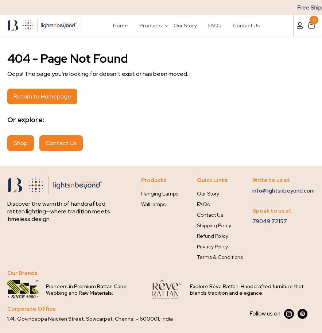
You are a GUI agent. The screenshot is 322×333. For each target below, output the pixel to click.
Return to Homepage (42, 96)
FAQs (214, 25)
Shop (20, 143)
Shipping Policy (214, 225)
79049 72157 (269, 221)
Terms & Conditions (220, 257)
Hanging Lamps (159, 193)
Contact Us (246, 25)
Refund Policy (212, 236)
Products (151, 25)
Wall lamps (153, 204)
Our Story (185, 25)
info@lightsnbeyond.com (283, 190)
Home (120, 25)
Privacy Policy (212, 246)
